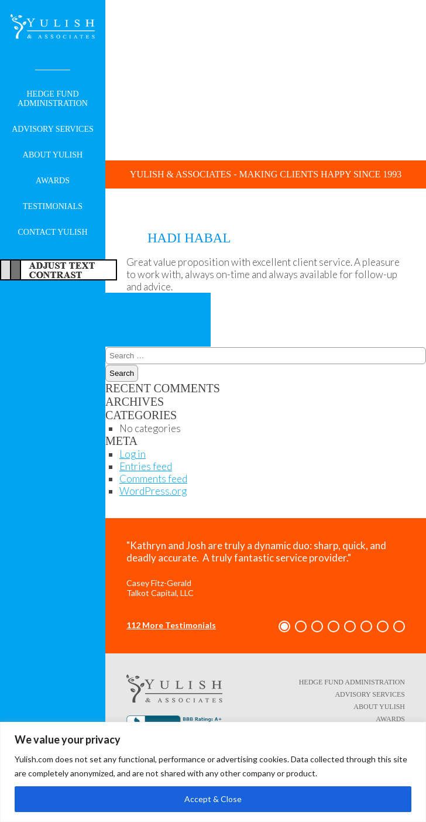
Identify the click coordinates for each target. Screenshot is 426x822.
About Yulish (53, 154)
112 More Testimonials (171, 625)
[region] (213, 772)
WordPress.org (153, 491)
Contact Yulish (52, 232)
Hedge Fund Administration (53, 99)
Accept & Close (213, 799)
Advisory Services (53, 129)
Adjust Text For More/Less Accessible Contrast (58, 269)
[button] (284, 626)
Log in (132, 454)
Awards (53, 180)
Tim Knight (154, 333)
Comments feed (153, 478)
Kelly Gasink (138, 313)
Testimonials (53, 206)
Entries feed (145, 466)
